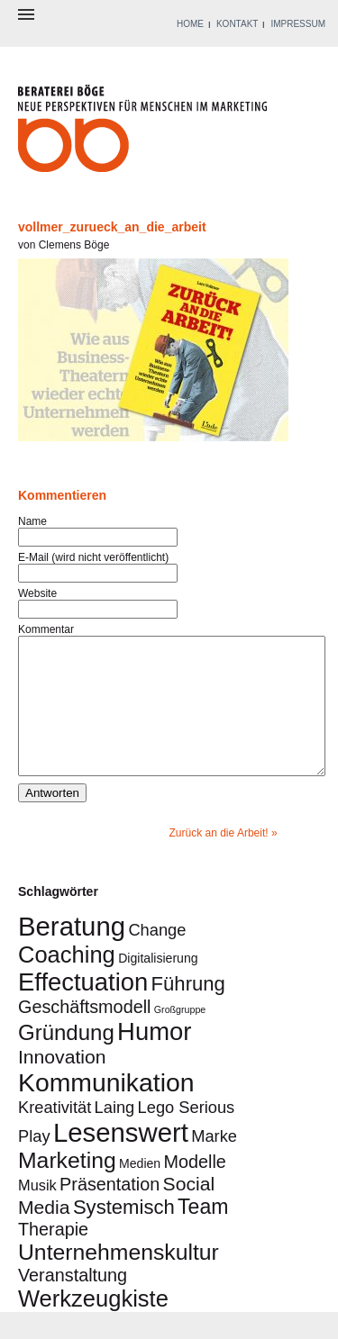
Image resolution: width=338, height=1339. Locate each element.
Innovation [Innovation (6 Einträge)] (62, 1083)
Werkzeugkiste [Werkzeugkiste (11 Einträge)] (93, 1325)
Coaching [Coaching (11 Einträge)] (66, 981)
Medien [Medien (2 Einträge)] (139, 1190)
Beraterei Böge (144, 134)
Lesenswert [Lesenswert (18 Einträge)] (120, 1159)
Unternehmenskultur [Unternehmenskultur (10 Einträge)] (118, 1279)
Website (37, 593)
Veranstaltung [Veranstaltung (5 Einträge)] (72, 1302)
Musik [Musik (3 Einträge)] (37, 1212)
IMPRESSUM (297, 24)
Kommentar (46, 629)
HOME (190, 24)
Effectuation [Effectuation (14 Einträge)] (83, 1009)
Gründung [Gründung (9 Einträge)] (66, 1059)
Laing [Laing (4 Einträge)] (115, 1134)
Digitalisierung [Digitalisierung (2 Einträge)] (157, 985)
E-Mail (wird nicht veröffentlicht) (93, 557)
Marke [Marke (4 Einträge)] (214, 1163)
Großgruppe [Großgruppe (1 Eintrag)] (180, 1036)
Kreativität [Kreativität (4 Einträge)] (54, 1134)
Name (32, 521)
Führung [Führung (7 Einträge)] (188, 1011)
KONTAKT (237, 24)
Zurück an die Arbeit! (219, 860)
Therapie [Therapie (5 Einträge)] (53, 1256)
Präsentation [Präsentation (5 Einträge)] (109, 1211)
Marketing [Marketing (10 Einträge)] (67, 1187)
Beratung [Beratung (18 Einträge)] (71, 953)
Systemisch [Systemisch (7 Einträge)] (124, 1234)
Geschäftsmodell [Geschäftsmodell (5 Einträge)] (84, 1034)
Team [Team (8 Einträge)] (203, 1233)
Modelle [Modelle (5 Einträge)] (195, 1189)
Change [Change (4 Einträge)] (157, 956)
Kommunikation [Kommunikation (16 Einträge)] (106, 1109)
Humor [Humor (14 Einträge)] (154, 1058)
